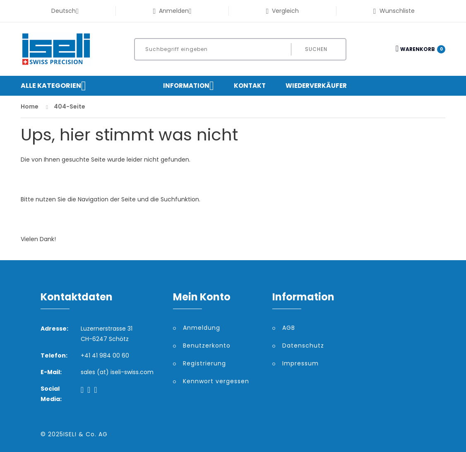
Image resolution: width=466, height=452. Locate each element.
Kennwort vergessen (216, 381)
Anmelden (172, 11)
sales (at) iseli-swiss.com (117, 372)
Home (29, 106)
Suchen (316, 49)
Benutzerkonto (207, 345)
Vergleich (282, 11)
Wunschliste (394, 11)
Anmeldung (201, 328)
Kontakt (250, 85)
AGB (288, 328)
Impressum (300, 363)
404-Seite (69, 106)
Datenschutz (303, 345)
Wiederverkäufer (316, 85)
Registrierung (204, 363)
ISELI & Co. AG (85, 434)
